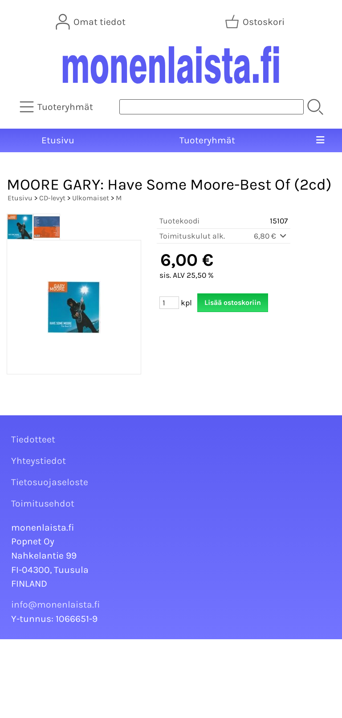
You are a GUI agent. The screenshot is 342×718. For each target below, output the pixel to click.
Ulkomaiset (90, 198)
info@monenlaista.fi (55, 604)
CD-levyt (52, 198)
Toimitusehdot (42, 503)
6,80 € (271, 235)
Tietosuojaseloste (49, 482)
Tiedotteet (33, 439)
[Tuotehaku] (211, 106)
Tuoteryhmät (207, 140)
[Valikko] (320, 141)
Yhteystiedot (38, 460)
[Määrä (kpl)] (169, 302)
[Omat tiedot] (91, 21)
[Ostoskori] (255, 21)
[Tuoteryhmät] (57, 107)
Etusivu (57, 140)
